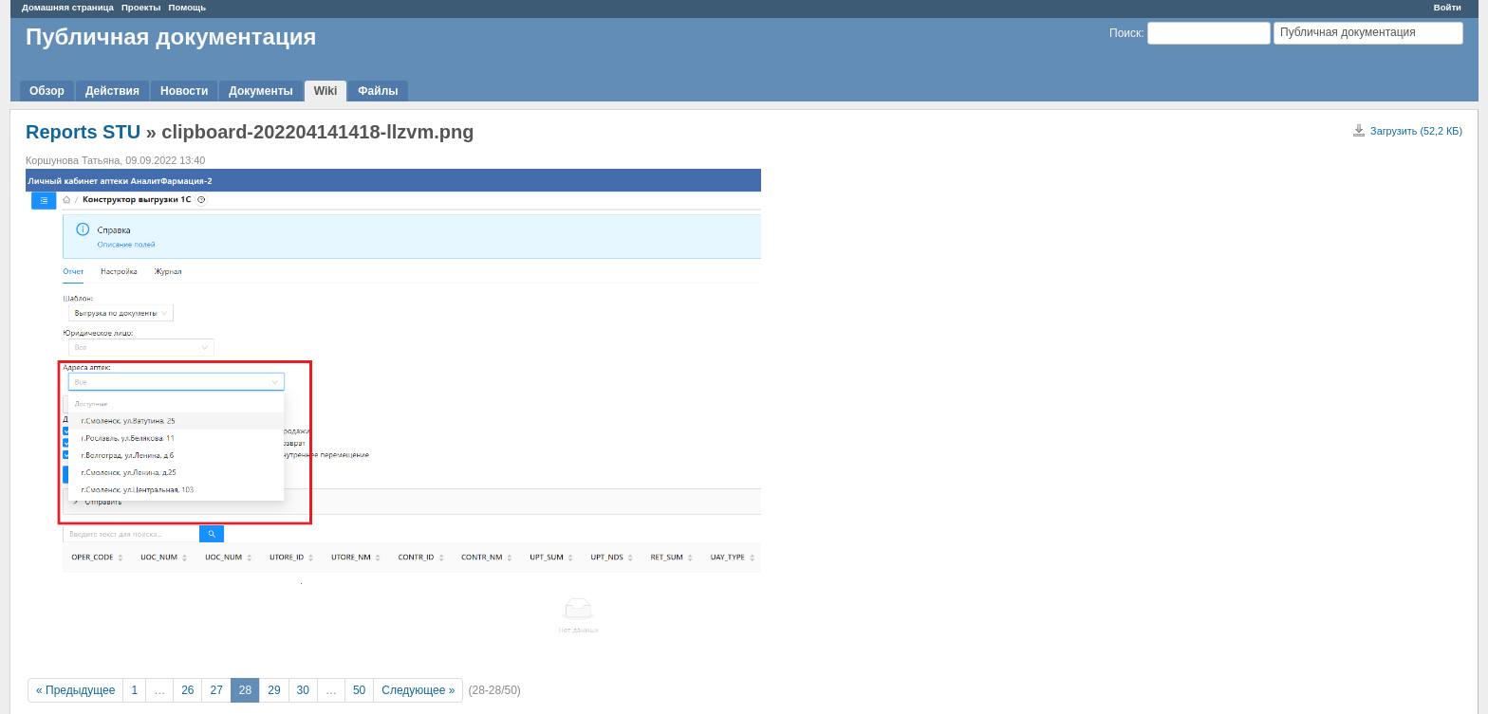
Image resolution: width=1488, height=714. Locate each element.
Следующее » (418, 690)
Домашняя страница (68, 7)
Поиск (1125, 33)
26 (187, 690)
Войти (1447, 7)
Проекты (141, 7)
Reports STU (83, 131)
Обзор (47, 91)
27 (216, 690)
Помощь (187, 7)
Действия (112, 91)
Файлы (378, 91)
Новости (184, 91)
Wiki (326, 91)
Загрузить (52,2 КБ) (1416, 131)
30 (303, 690)
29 (274, 690)
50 (359, 690)
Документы (260, 91)
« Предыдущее (75, 690)
